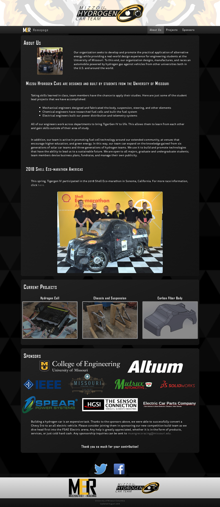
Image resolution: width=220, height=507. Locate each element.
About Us (156, 29)
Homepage (36, 30)
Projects (172, 29)
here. (41, 185)
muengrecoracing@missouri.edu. (149, 433)
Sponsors (188, 29)
